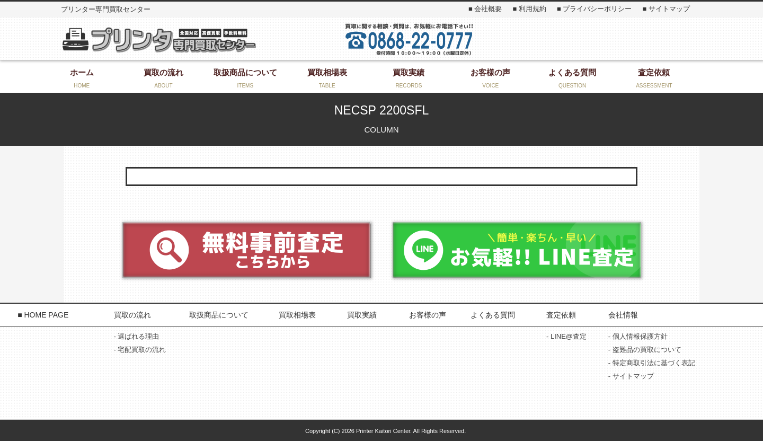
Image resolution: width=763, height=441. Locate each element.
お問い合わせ (606, 38)
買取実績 (362, 315)
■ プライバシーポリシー (594, 9)
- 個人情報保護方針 (638, 336)
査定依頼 (561, 315)
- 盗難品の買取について (644, 350)
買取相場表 (297, 315)
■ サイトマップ (665, 9)
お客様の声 (427, 315)
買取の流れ (132, 315)
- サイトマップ (631, 376)
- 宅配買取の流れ (140, 350)
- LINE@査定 (566, 336)
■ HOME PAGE (42, 315)
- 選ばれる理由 (136, 336)
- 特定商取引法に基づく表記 (651, 363)
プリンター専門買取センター (158, 39)
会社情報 (623, 315)
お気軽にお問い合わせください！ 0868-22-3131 (409, 38)
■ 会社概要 (485, 9)
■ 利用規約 (529, 9)
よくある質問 (493, 315)
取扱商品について (219, 315)
